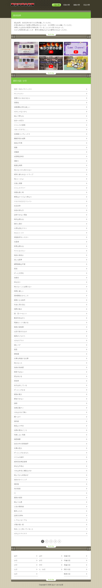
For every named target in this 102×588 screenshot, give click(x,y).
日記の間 (86, 5)
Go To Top (51, 34)
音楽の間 (66, 5)
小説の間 (56, 5)
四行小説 (17, 81)
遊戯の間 (76, 5)
